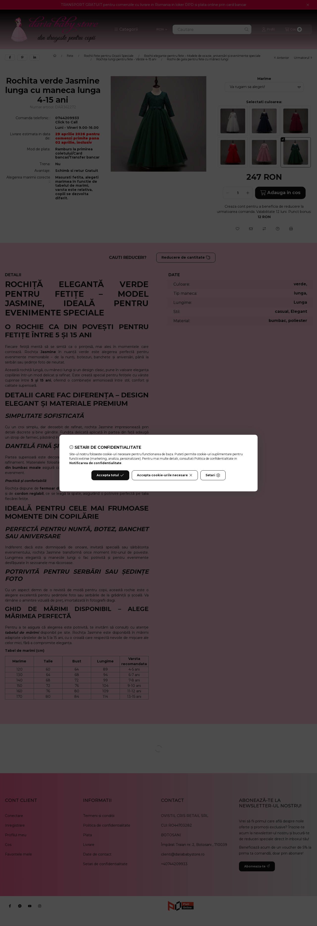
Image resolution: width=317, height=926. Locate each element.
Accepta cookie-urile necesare (165, 475)
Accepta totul (110, 475)
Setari (213, 475)
